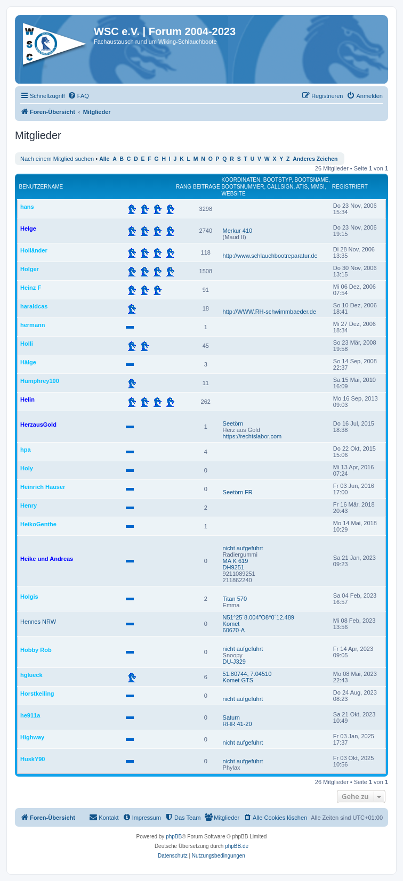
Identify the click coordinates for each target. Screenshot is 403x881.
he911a (30, 715)
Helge (28, 228)
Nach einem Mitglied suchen (57, 159)
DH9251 (233, 567)
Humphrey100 (39, 381)
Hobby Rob (36, 650)
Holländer (33, 250)
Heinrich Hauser (42, 487)
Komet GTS (238, 680)
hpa (25, 449)
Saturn (231, 717)
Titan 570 (235, 599)
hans (27, 206)
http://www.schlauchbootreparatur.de (270, 255)
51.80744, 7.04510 (247, 674)
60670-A (234, 630)
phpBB (174, 836)
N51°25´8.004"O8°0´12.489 (258, 617)
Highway (32, 737)
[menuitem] (78, 95)
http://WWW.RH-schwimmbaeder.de (269, 311)
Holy (26, 468)
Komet (231, 624)
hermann (32, 325)
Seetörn (233, 423)
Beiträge (206, 187)
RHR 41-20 (237, 724)
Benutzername (41, 187)
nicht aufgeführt (243, 548)
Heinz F (30, 287)
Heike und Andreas (46, 559)
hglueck (31, 675)
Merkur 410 (238, 230)
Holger (29, 269)
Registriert (350, 187)
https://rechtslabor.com (252, 436)
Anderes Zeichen (315, 159)
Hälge (28, 362)
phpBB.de (236, 846)
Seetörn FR (238, 492)
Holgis (29, 596)
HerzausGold (38, 424)
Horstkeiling (37, 693)
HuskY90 (32, 759)
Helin (27, 399)
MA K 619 (235, 561)
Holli (26, 343)
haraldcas (33, 306)
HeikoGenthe (38, 524)
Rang (183, 187)
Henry (28, 505)
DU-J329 (234, 661)
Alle (104, 159)
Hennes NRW (38, 621)
